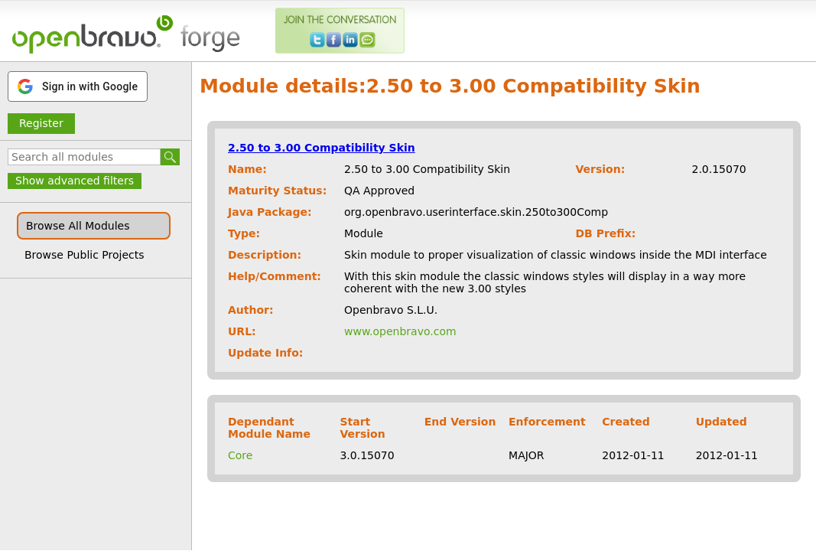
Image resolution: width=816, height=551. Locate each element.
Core (240, 455)
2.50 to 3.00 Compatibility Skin (321, 148)
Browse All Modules (77, 226)
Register (41, 123)
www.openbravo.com (400, 331)
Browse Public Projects (84, 255)
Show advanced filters (74, 180)
